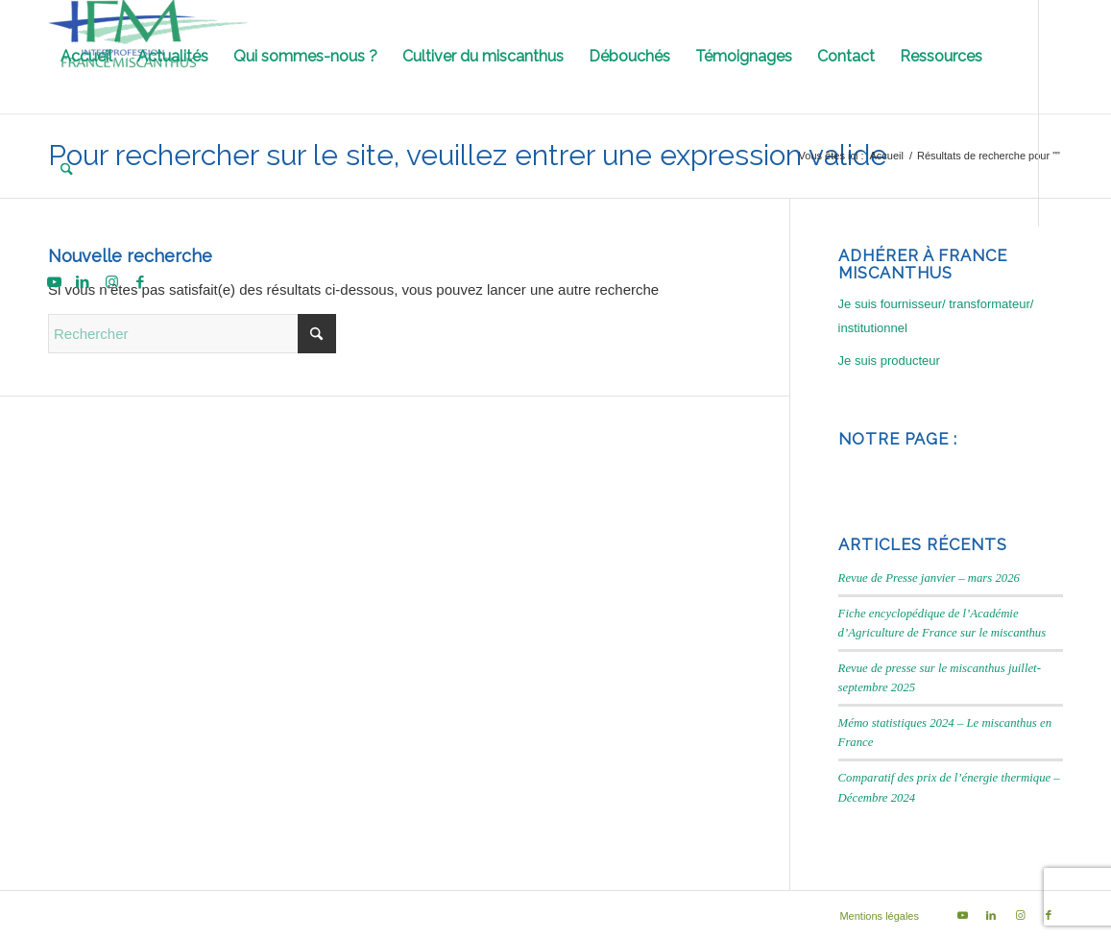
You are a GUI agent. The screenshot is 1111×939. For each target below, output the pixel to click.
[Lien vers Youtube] (53, 282)
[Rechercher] (66, 170)
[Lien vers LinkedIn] (82, 282)
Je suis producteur (889, 360)
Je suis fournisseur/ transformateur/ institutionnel (936, 316)
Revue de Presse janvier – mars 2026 (929, 578)
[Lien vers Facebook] (140, 282)
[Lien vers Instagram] (111, 282)
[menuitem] (86, 56)
